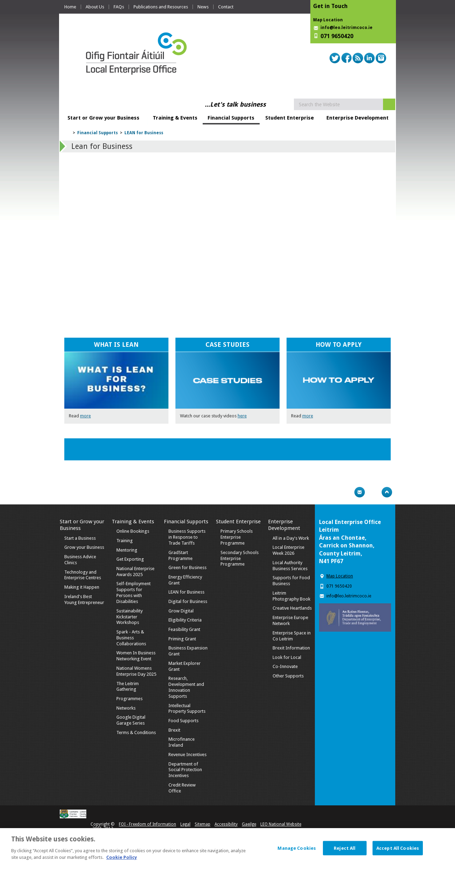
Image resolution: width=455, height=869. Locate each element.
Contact (225, 6)
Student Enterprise (289, 118)
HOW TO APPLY (339, 344)
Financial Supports (231, 118)
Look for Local (287, 657)
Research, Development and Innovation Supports (186, 687)
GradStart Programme (180, 555)
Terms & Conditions (136, 732)
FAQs (119, 6)
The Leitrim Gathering (127, 686)
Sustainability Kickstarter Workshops (129, 616)
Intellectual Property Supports (186, 708)
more (85, 415)
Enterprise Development (357, 118)
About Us (95, 6)
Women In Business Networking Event (136, 655)
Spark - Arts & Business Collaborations (131, 637)
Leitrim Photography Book (291, 596)
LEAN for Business (143, 132)
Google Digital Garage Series (130, 720)
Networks (126, 708)
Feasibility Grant (184, 629)
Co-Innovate (285, 666)
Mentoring (126, 550)
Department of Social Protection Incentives (185, 769)
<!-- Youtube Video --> (226, 234)
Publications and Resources (160, 6)
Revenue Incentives (187, 754)
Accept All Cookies (397, 847)
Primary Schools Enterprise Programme (237, 537)
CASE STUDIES (227, 344)
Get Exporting (130, 559)
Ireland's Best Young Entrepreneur (84, 599)
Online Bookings (132, 531)
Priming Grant (182, 638)
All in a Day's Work (291, 538)
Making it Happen (81, 587)
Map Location (328, 19)
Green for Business (187, 567)
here (242, 415)
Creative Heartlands (292, 608)
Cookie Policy (121, 857)
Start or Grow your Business (103, 118)
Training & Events (175, 118)
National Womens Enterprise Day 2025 (136, 671)
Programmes (129, 698)
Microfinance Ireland (181, 742)
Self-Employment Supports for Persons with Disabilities (133, 592)
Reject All (344, 847)
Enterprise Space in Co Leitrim (292, 635)
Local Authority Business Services (290, 565)
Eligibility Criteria (185, 620)
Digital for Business (187, 601)
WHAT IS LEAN (116, 344)
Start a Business (80, 538)
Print (346, 492)
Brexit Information (291, 648)
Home (70, 6)
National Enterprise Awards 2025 (135, 571)
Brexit (174, 730)
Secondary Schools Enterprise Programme (240, 558)
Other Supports (288, 675)
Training (124, 540)
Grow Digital (181, 610)
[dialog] (227, 848)
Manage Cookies (296, 847)
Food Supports (183, 720)
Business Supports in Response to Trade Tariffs (186, 537)
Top (387, 492)
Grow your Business (84, 547)
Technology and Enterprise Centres (82, 575)
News (203, 6)
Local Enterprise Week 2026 (288, 550)
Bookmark (373, 492)
